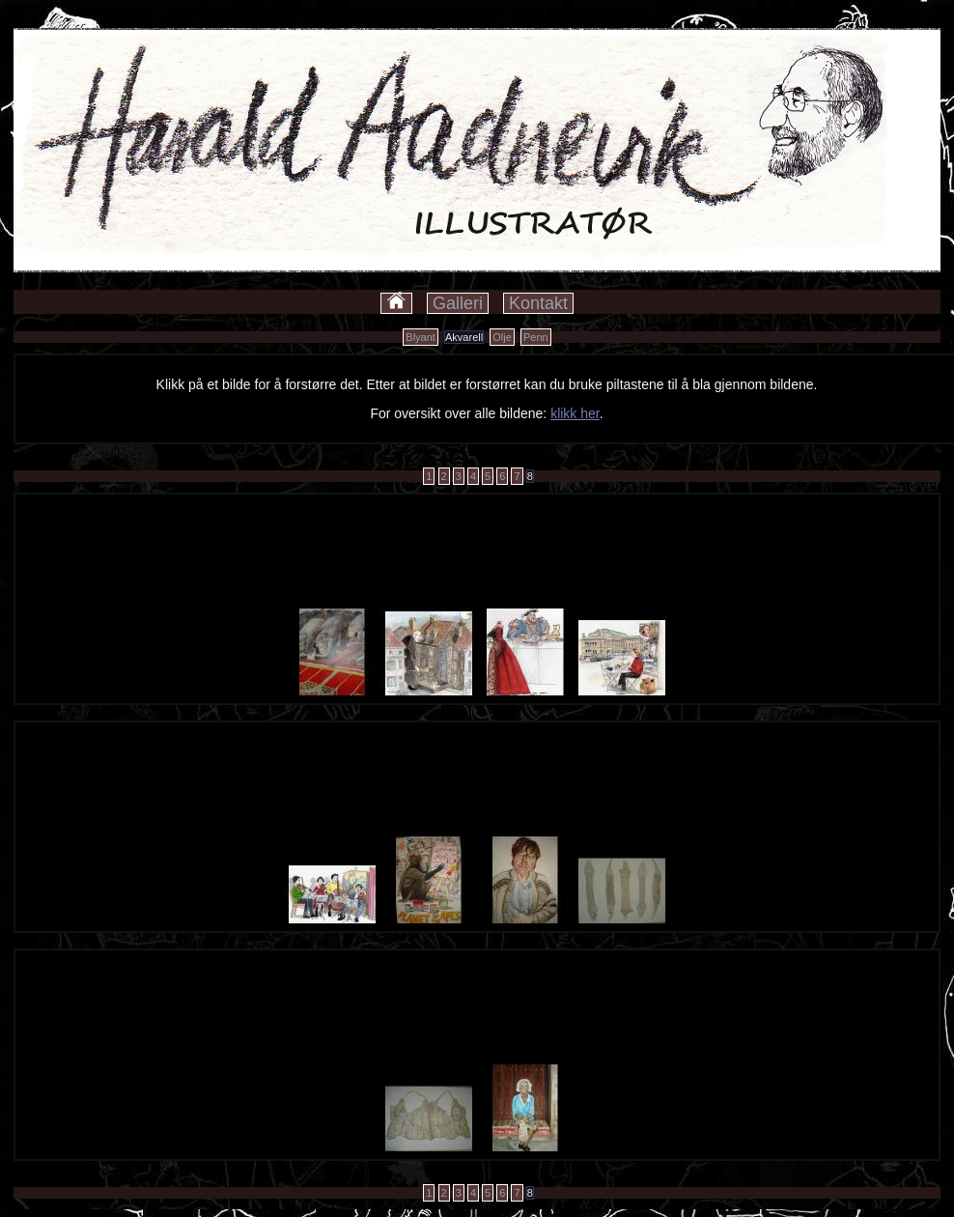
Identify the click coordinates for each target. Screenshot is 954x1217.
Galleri (458, 303)
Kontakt (538, 303)
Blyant (420, 337)
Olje (502, 337)
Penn (535, 337)
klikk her (575, 413)
